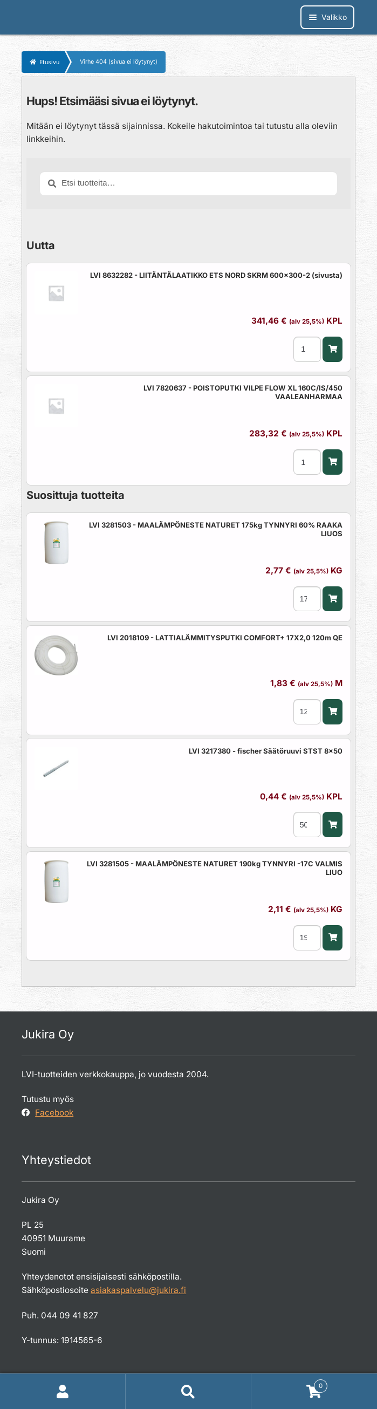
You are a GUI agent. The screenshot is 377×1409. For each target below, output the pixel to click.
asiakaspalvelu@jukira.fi (138, 1290)
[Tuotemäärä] (307, 349)
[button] (332, 349)
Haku (188, 1391)
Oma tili (63, 1391)
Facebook (54, 1112)
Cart (289, 1384)
